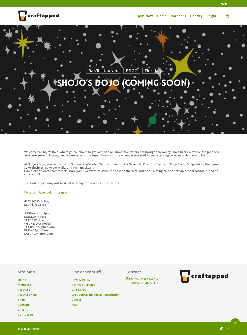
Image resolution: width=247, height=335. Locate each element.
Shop (21, 299)
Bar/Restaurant (103, 70)
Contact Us (25, 314)
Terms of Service (83, 284)
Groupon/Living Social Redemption (96, 294)
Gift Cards (79, 289)
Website (29, 192)
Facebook (45, 192)
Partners (24, 289)
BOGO (132, 70)
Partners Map (27, 294)
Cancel (76, 299)
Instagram (62, 192)
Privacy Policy (81, 279)
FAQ (74, 304)
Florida (151, 70)
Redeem (23, 304)
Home (22, 279)
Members (24, 284)
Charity (23, 309)
